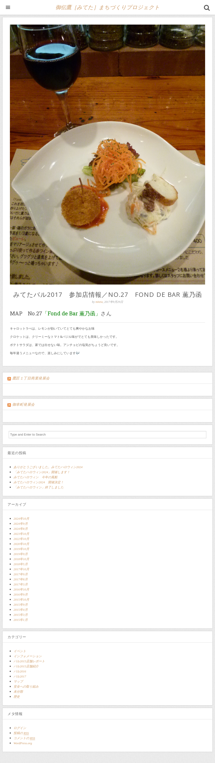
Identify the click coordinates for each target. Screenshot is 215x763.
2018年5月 (21, 564)
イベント (20, 651)
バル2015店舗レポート (29, 661)
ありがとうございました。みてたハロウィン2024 (50, 467)
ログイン (20, 728)
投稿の (21, 733)
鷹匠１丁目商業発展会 (31, 378)
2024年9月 (21, 523)
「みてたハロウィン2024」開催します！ (42, 472)
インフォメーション (28, 656)
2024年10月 (21, 518)
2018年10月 (21, 559)
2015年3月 (21, 615)
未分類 (18, 691)
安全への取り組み (26, 686)
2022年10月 (21, 539)
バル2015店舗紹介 (26, 666)
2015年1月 (21, 620)
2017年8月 (21, 579)
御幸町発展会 (23, 404)
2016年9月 (21, 594)
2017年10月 (21, 569)
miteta (99, 302)
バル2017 (20, 676)
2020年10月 (21, 544)
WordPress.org (23, 743)
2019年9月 (21, 554)
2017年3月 (21, 584)
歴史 (17, 696)
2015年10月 (21, 599)
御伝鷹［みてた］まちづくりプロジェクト (107, 7)
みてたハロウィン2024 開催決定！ (39, 482)
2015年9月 (21, 604)
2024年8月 (21, 529)
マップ (18, 681)
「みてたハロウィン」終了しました (39, 487)
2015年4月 (21, 609)
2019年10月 (21, 549)
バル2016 (20, 671)
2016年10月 (21, 589)
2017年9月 (21, 574)
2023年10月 (21, 534)
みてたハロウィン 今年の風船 (35, 477)
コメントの (24, 738)
